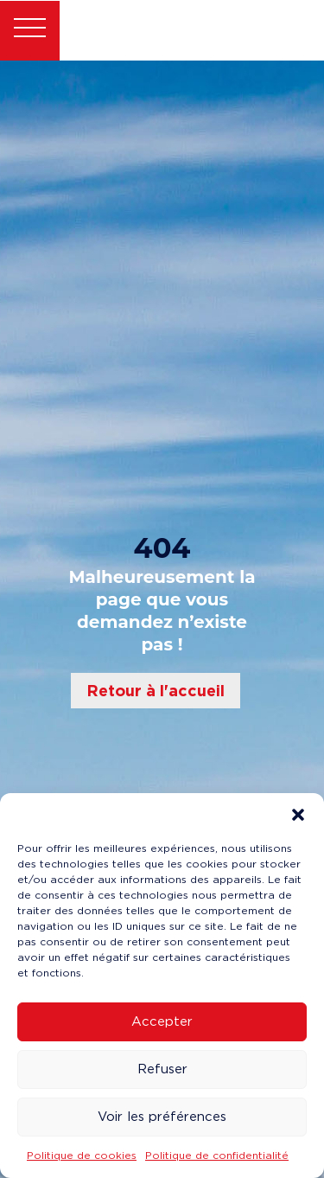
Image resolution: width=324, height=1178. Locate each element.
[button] (298, 814)
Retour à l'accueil (155, 691)
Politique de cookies (82, 1155)
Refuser (162, 1069)
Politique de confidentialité (217, 1155)
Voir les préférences (162, 1116)
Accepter (162, 1021)
